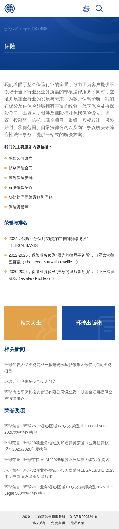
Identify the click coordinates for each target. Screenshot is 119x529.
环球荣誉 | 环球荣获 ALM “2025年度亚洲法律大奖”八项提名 (57, 459)
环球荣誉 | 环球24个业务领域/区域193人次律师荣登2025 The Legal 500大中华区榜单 (58, 490)
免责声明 (58, 523)
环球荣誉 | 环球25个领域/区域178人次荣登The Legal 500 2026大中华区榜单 (55, 429)
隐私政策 (77, 523)
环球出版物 (89, 323)
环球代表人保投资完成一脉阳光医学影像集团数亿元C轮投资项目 (57, 367)
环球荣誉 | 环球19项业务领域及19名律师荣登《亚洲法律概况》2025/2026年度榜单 (56, 446)
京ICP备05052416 (83, 517)
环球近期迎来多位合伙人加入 (30, 381)
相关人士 (30, 323)
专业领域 (30, 29)
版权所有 (38, 523)
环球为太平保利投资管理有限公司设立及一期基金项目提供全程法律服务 (58, 395)
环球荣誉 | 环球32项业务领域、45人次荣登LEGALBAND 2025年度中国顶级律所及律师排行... (59, 473)
